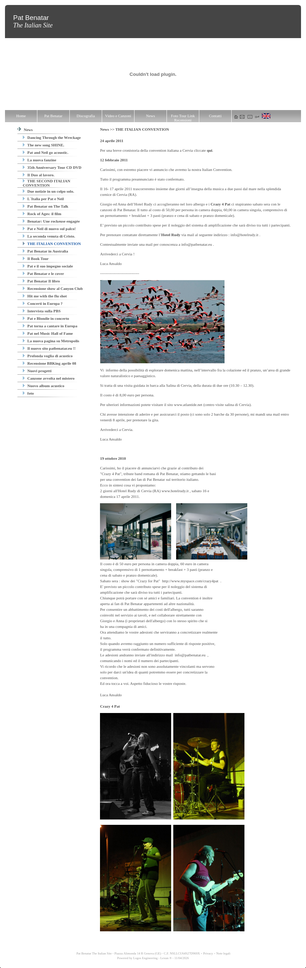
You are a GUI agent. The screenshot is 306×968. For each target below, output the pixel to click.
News (25, 129)
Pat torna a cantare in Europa (50, 326)
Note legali (223, 953)
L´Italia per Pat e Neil (43, 199)
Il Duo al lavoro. (38, 175)
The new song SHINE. (43, 145)
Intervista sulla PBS (41, 311)
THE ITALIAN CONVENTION (52, 243)
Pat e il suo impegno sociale (48, 266)
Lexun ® (166, 958)
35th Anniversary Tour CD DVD (52, 167)
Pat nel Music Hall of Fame (48, 333)
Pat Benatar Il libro (41, 281)
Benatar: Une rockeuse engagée (51, 221)
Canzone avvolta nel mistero (48, 378)
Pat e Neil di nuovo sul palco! (49, 229)
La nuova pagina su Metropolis (51, 341)
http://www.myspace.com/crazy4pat (190, 581)
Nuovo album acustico (43, 386)
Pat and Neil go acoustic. (45, 152)
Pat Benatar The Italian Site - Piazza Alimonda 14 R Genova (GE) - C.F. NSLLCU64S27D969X (138, 953)
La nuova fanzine (39, 160)
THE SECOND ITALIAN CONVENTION (46, 183)
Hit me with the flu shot (45, 296)
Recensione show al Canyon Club (53, 288)
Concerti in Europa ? (43, 303)
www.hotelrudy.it (175, 491)
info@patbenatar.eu (196, 244)
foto (28, 393)
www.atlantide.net (188, 404)
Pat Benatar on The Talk (45, 206)
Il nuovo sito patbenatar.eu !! (49, 348)
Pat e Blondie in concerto (46, 318)
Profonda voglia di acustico (48, 356)
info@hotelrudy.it (244, 235)
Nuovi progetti (37, 371)
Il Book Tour (36, 258)
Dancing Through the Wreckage (52, 137)
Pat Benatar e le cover (43, 273)
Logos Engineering (145, 958)
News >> (107, 129)
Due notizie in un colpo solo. (48, 191)
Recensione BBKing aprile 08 (49, 363)
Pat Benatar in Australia (45, 251)
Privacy (208, 953)
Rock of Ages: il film (42, 214)
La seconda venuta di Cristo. (49, 236)
